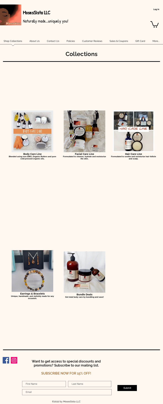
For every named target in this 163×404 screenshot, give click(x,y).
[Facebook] (6, 360)
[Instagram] (14, 360)
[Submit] (127, 388)
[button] (154, 24)
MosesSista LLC (36, 12)
